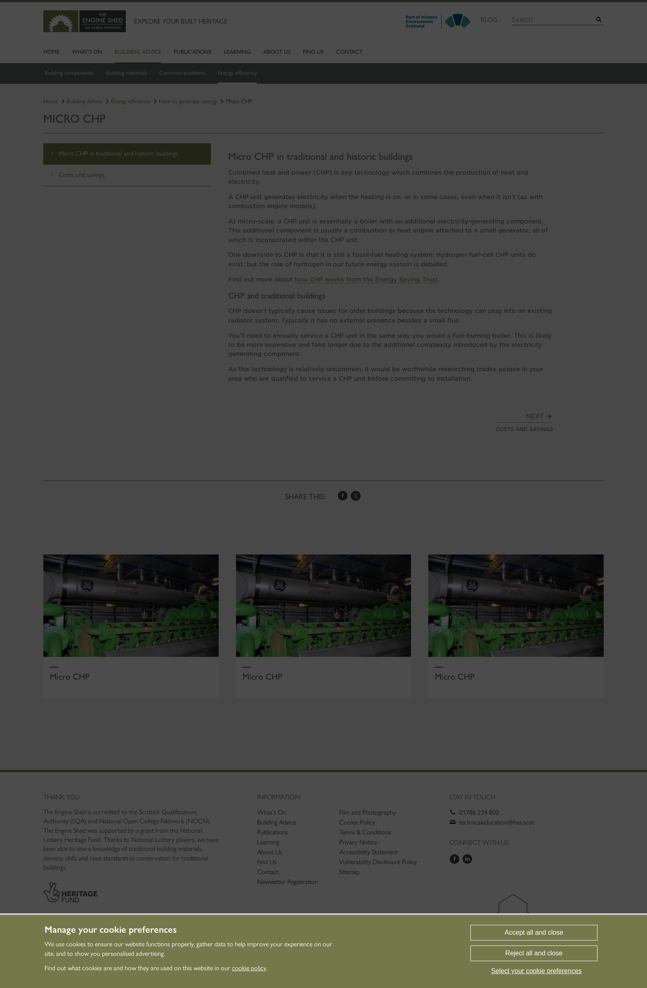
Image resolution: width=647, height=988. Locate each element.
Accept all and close (534, 932)
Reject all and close (534, 953)
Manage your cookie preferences (111, 930)
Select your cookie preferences (536, 970)
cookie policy (249, 968)
